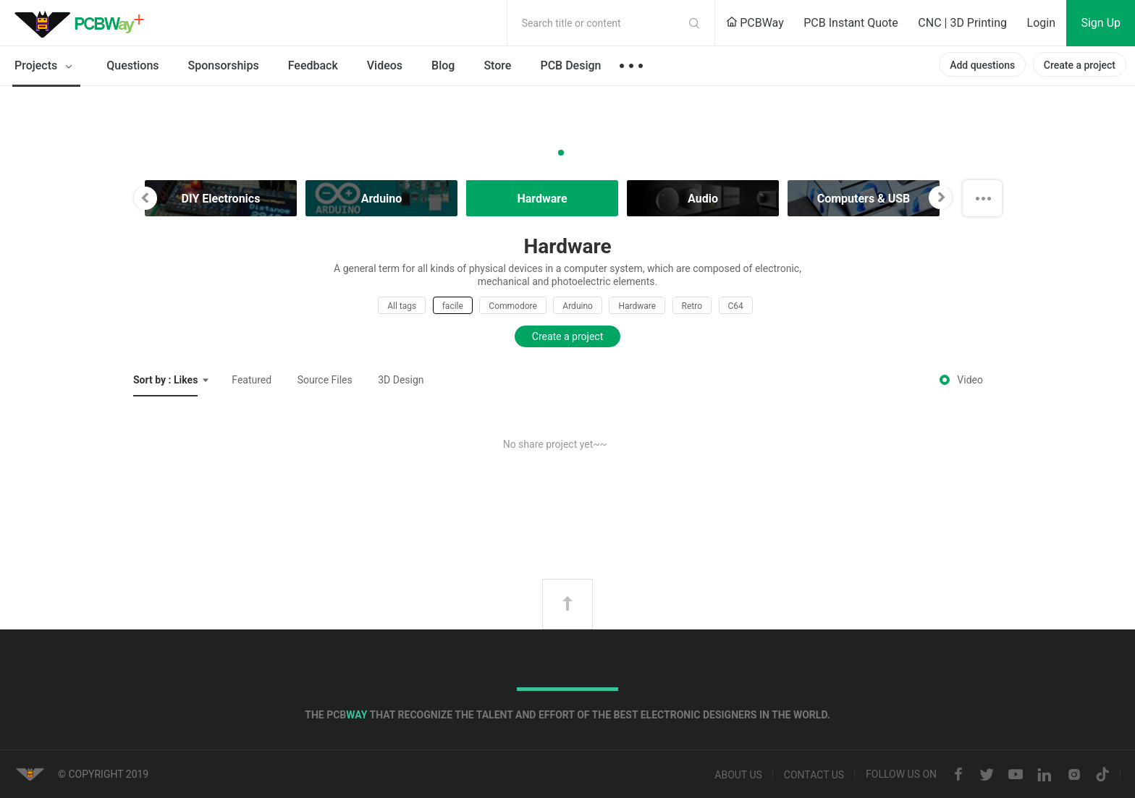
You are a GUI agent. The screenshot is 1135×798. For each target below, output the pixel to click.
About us (738, 775)
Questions (132, 65)
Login (1041, 23)
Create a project (1079, 65)
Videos (384, 65)
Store (497, 65)
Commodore (512, 306)
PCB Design (570, 65)
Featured (251, 380)
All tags (401, 306)
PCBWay (755, 23)
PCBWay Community (83, 23)
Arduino (577, 306)
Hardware (637, 306)
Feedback (313, 65)
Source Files (325, 380)
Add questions (982, 65)
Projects (45, 66)
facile (452, 306)
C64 (735, 306)
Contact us (814, 775)
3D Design (400, 380)
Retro (692, 306)
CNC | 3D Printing (962, 23)
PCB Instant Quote (850, 23)
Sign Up (1101, 23)
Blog (443, 65)
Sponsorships (223, 65)
